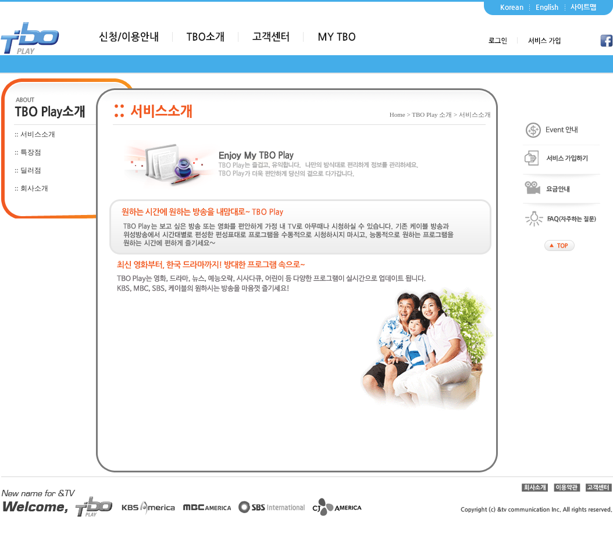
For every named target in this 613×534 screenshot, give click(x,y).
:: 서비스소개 (35, 134)
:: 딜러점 (28, 170)
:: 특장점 (28, 152)
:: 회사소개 (31, 188)
